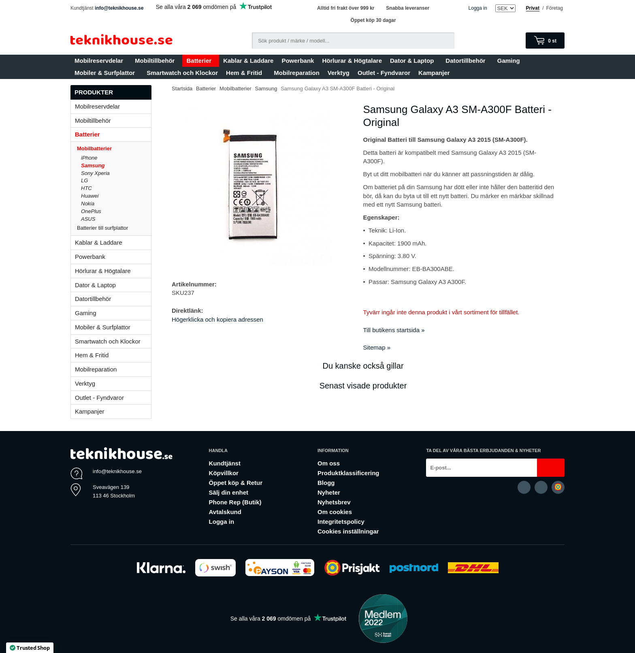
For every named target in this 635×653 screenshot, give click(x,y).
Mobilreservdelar (101, 60)
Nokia (87, 204)
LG (84, 180)
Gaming (510, 60)
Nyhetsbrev (334, 502)
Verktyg (338, 72)
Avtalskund (225, 511)
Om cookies (335, 511)
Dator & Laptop (413, 60)
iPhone (89, 158)
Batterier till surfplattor (114, 228)
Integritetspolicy (341, 521)
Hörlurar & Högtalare (352, 60)
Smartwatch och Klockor (182, 72)
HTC (86, 188)
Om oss (329, 463)
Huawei (89, 196)
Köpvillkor (224, 472)
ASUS (88, 219)
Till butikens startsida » (394, 329)
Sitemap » (377, 347)
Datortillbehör (467, 60)
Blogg (326, 482)
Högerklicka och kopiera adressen (217, 319)
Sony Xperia (95, 173)
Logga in (478, 8)
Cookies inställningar (348, 531)
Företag (554, 8)
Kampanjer (434, 72)
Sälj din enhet (229, 492)
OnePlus (91, 211)
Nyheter (329, 492)
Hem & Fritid (246, 72)
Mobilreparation (297, 72)
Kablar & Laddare (248, 60)
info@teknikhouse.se (119, 8)
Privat (532, 8)
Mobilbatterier (114, 148)
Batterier (200, 60)
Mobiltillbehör (156, 60)
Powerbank (297, 60)
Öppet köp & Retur (236, 482)
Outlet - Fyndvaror (384, 72)
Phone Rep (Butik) (235, 502)
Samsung (93, 165)
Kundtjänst (225, 463)
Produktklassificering (348, 472)
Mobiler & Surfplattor (107, 72)
